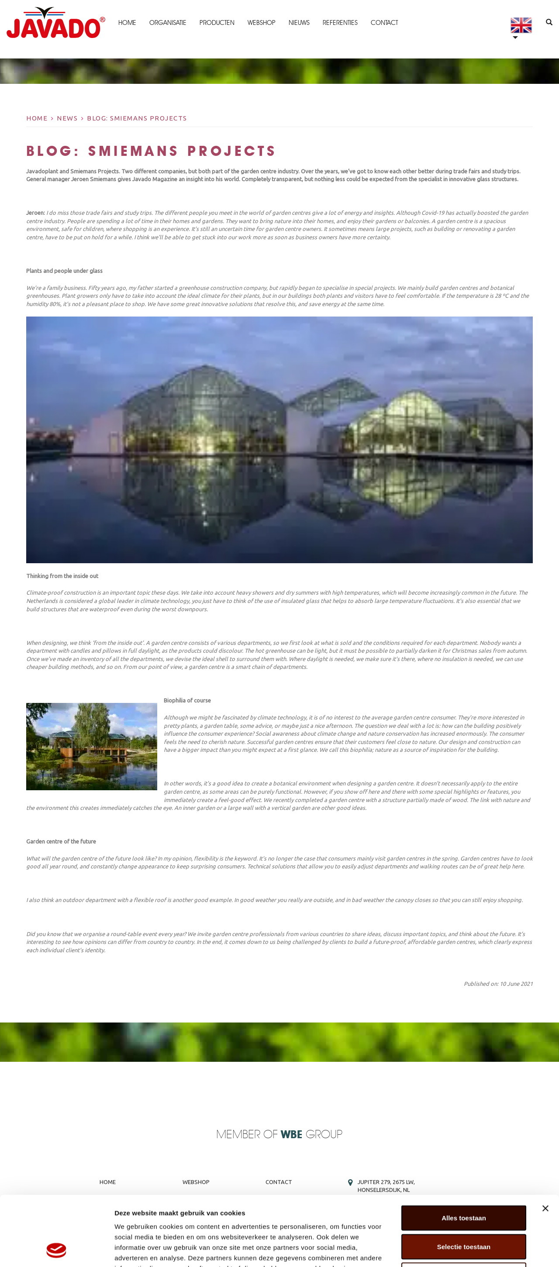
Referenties (340, 23)
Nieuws (299, 23)
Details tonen (472, 1249)
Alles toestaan (464, 1152)
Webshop (262, 23)
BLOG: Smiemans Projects (137, 118)
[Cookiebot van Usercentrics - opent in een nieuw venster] (56, 1250)
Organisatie (167, 23)
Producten (217, 23)
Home (127, 23)
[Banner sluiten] (545, 1143)
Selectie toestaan (464, 1181)
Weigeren (463, 1209)
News (67, 118)
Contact (384, 23)
